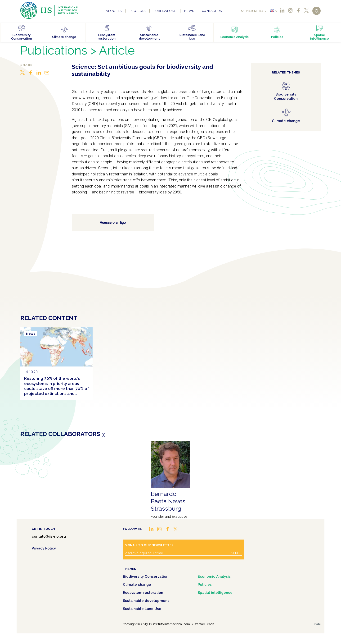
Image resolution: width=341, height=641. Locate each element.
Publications (164, 11)
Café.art (317, 624)
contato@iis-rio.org (49, 536)
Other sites (252, 11)
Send (235, 553)
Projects (138, 11)
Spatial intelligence (215, 593)
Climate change (137, 584)
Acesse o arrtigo (113, 222)
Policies (205, 584)
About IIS (114, 11)
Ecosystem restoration (143, 593)
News (189, 11)
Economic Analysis (214, 576)
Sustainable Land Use (142, 609)
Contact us (212, 11)
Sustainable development (146, 601)
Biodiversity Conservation (145, 576)
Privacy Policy (44, 548)
